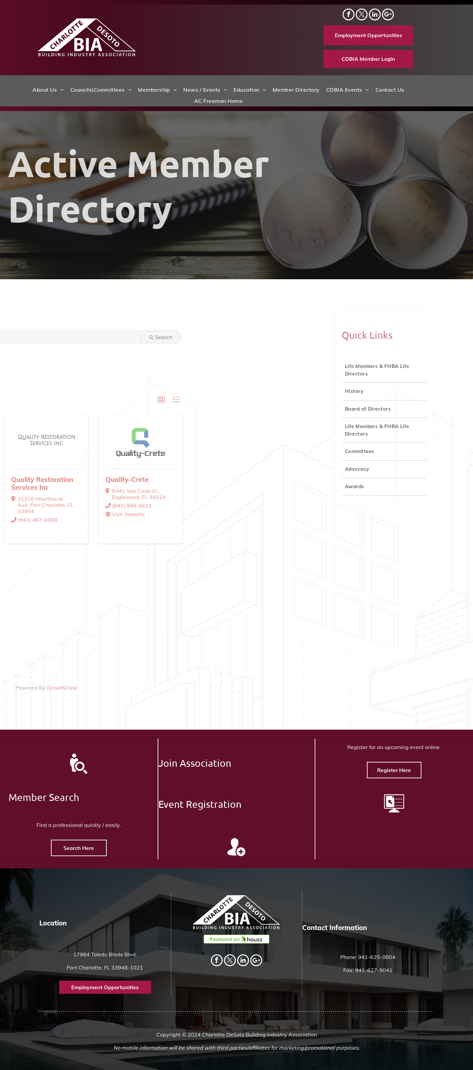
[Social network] (388, 15)
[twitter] (362, 15)
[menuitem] (48, 89)
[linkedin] (375, 15)
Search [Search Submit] (93, 337)
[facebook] (348, 15)
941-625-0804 (376, 957)
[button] (94, 399)
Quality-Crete (59, 479)
